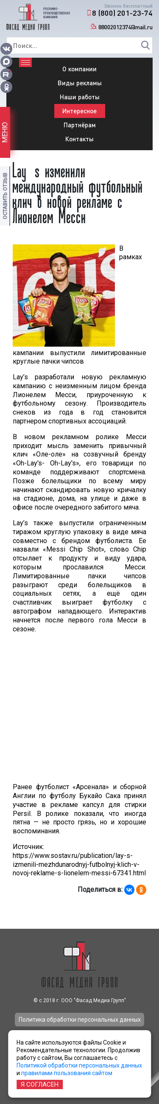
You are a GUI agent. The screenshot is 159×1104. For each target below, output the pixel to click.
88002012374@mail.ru (125, 27)
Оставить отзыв (5, 196)
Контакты (79, 139)
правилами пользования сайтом (66, 1073)
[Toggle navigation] (25, 62)
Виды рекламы (80, 83)
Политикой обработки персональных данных (79, 1065)
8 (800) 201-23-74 (122, 12)
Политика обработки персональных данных (80, 1019)
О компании (79, 69)
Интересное (79, 111)
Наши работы (80, 97)
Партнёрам (80, 125)
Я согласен (40, 1084)
